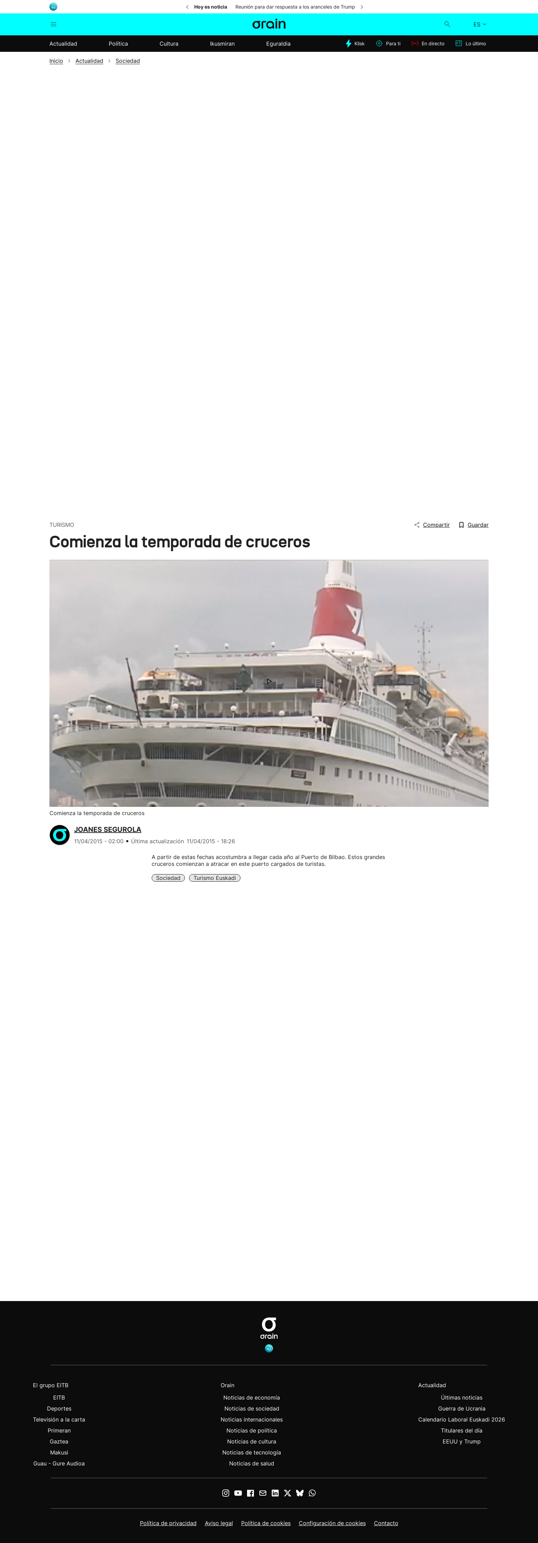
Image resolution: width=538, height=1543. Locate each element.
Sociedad (168, 877)
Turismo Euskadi (215, 877)
